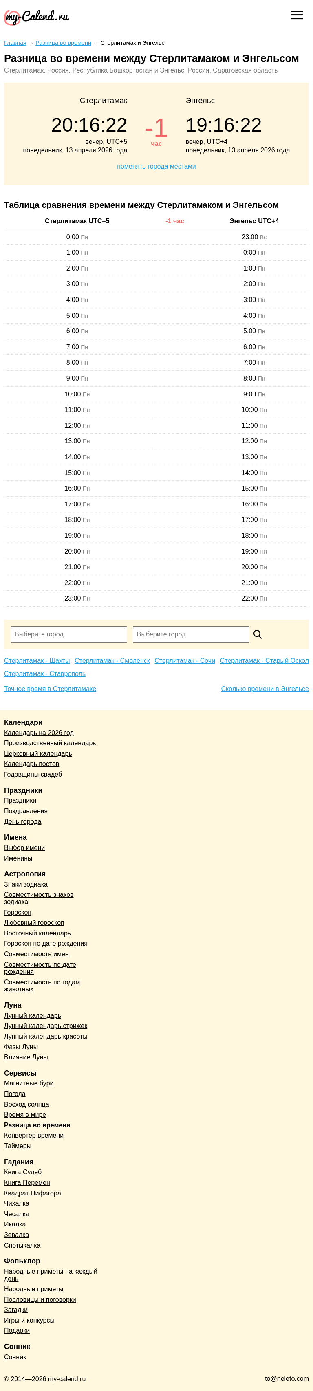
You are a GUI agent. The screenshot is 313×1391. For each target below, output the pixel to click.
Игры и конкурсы (29, 1320)
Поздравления (26, 811)
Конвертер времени (34, 1135)
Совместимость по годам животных (42, 986)
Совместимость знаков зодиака (39, 898)
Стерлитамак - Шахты (37, 660)
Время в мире (25, 1114)
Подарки (17, 1330)
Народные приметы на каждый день (50, 1275)
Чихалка (16, 1203)
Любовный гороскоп (34, 922)
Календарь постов (31, 763)
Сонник (15, 1357)
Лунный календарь (32, 1015)
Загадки (16, 1309)
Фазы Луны (21, 1046)
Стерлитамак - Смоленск (112, 660)
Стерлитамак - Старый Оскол (264, 660)
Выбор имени (24, 847)
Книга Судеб (23, 1172)
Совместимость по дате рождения (40, 968)
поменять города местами (156, 166)
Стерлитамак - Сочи (184, 660)
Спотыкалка (22, 1245)
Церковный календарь (38, 753)
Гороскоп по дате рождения (46, 943)
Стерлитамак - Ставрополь (45, 673)
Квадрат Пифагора (32, 1193)
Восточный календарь (37, 933)
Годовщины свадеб (33, 774)
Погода (15, 1093)
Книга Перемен (27, 1182)
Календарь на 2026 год (39, 732)
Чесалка (16, 1214)
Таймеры (17, 1145)
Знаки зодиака (26, 884)
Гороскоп (17, 912)
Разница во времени (37, 1125)
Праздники (20, 800)
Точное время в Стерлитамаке (50, 688)
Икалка (15, 1224)
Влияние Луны (26, 1057)
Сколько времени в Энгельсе (265, 688)
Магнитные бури (29, 1083)
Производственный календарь (50, 743)
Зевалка (16, 1234)
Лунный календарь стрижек (45, 1025)
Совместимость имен (36, 954)
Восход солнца (26, 1104)
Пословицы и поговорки (40, 1299)
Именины (18, 858)
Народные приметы (34, 1288)
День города (22, 821)
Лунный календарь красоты (46, 1036)
